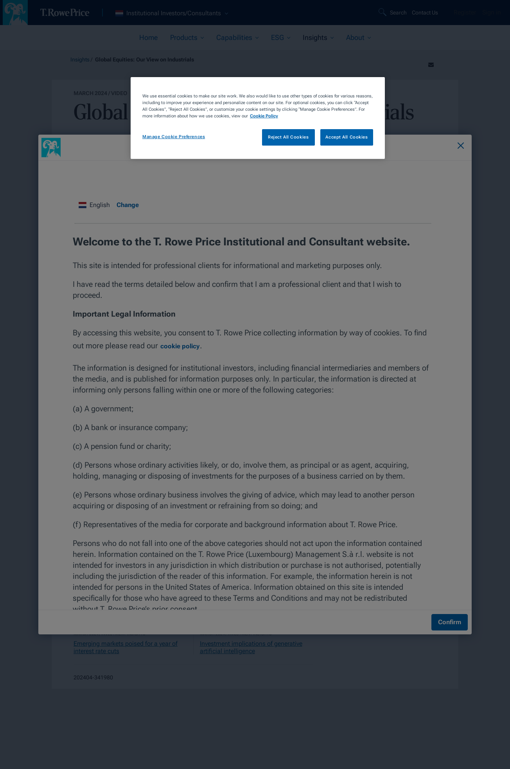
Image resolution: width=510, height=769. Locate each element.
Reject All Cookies (288, 137)
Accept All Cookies (346, 137)
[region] (258, 118)
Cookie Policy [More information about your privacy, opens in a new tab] (264, 116)
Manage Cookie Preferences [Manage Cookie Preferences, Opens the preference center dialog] (173, 136)
